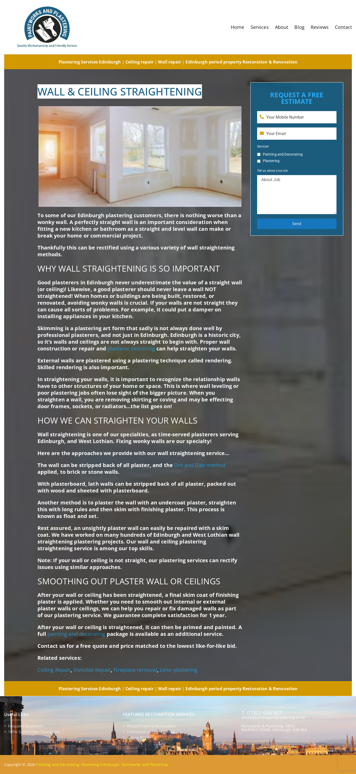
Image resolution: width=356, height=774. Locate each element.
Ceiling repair (139, 737)
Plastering (271, 161)
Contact (343, 27)
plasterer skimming (131, 348)
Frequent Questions (25, 726)
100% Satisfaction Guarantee (33, 732)
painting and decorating (76, 633)
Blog (299, 27)
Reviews (320, 27)
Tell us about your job (272, 170)
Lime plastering (178, 669)
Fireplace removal (135, 669)
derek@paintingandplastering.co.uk (273, 717)
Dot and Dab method (200, 465)
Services (260, 27)
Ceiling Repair (54, 669)
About (281, 27)
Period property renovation (151, 726)
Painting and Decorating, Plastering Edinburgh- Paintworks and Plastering (102, 764)
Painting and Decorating (283, 154)
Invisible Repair (92, 669)
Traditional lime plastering (151, 732)
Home (237, 27)
